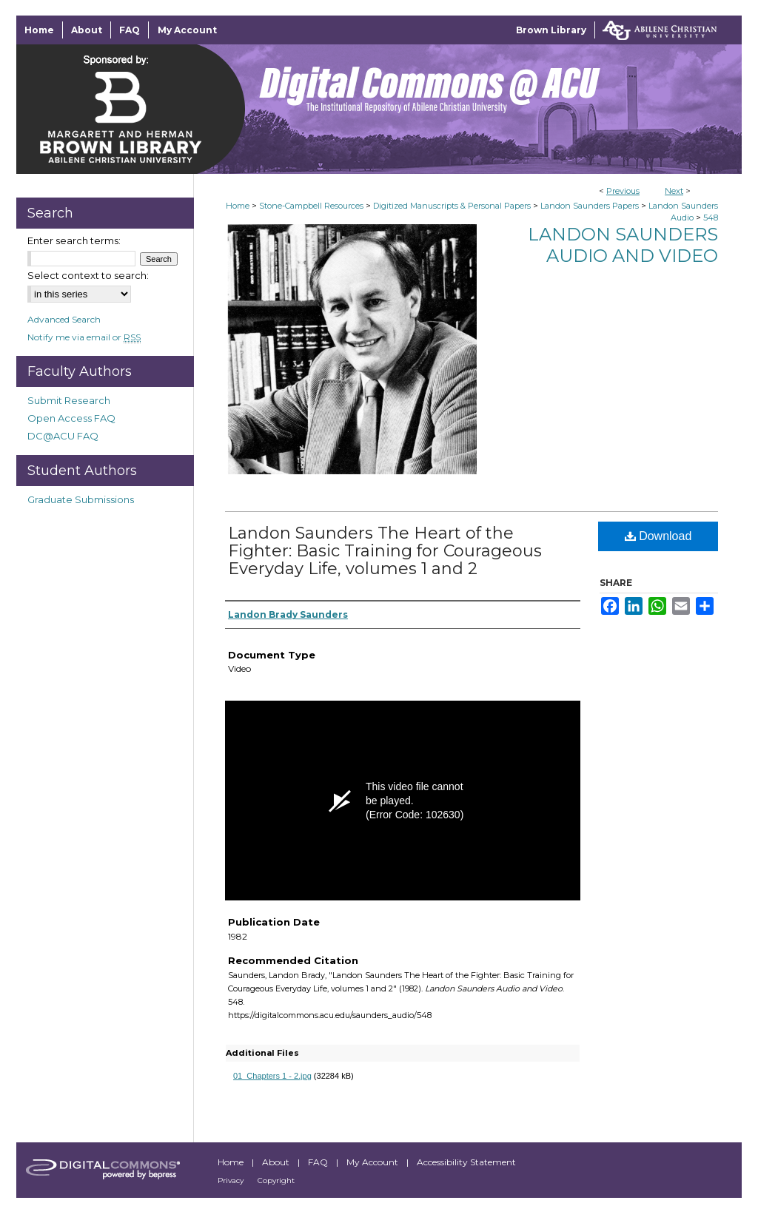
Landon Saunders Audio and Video (623, 244)
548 (710, 217)
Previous (623, 191)
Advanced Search (64, 319)
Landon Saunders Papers (589, 206)
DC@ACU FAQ (62, 436)
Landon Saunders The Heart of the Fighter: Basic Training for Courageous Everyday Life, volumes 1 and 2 (385, 551)
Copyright (276, 1180)
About (277, 1162)
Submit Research (68, 400)
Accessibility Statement (466, 1162)
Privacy (232, 1180)
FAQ (319, 1162)
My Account (373, 1162)
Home (237, 206)
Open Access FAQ (71, 418)
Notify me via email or (84, 337)
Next (674, 191)
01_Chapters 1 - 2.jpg (272, 1075)
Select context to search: (88, 275)
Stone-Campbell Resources (311, 206)
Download (658, 536)
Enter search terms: (74, 240)
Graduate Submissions (80, 499)
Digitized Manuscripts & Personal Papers (452, 206)
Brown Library (551, 30)
